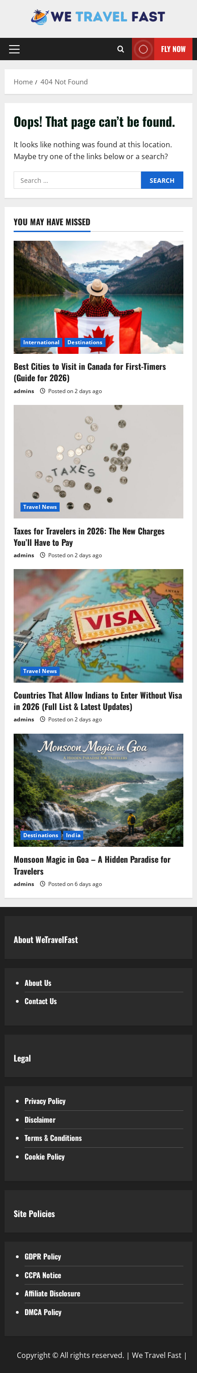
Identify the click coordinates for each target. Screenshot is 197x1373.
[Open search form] (120, 49)
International (41, 342)
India (73, 835)
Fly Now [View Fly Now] (159, 49)
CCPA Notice (43, 1274)
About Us (38, 982)
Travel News (40, 507)
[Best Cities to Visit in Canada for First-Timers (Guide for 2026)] (98, 297)
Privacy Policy (45, 1100)
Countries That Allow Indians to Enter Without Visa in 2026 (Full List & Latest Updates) (98, 700)
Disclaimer (40, 1119)
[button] (14, 49)
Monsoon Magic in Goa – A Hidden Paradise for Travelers (92, 864)
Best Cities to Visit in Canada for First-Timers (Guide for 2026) (90, 371)
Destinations (84, 342)
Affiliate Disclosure (53, 1293)
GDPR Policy (43, 1256)
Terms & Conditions (53, 1137)
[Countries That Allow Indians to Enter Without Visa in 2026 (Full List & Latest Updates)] (98, 626)
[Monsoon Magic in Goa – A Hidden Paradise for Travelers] (98, 790)
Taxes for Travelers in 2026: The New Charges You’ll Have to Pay (89, 536)
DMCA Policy (43, 1311)
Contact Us (41, 1000)
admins (24, 391)
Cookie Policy (45, 1156)
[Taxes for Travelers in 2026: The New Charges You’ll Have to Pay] (98, 461)
